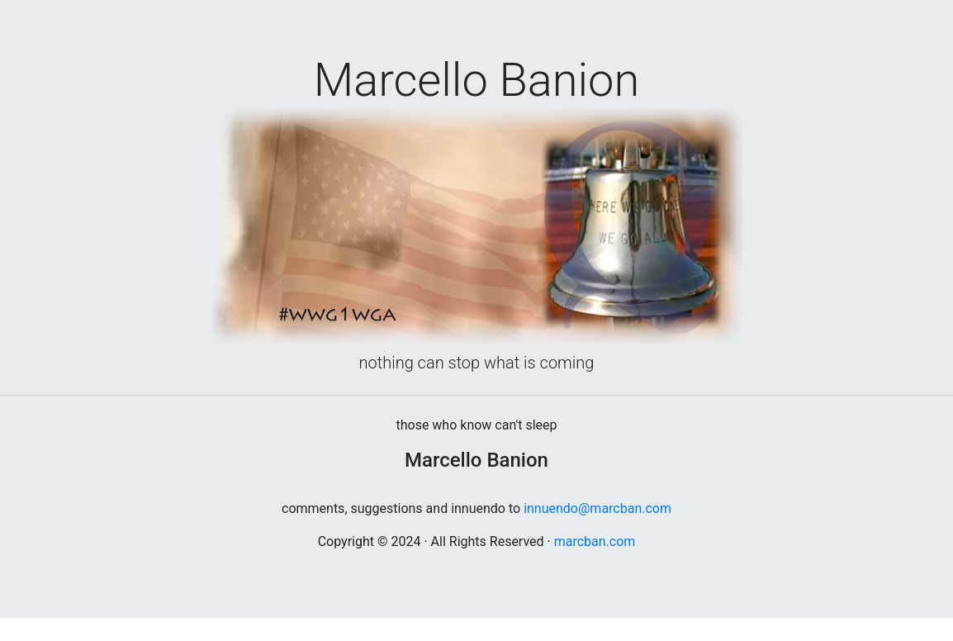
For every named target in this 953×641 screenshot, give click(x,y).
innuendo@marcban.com (597, 508)
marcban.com (595, 541)
